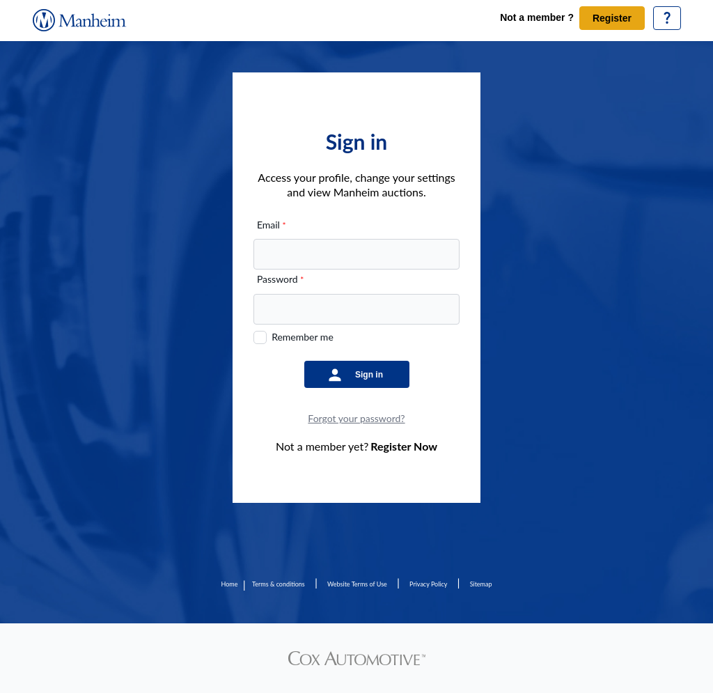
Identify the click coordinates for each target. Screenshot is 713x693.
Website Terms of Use (357, 584)
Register (612, 18)
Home (229, 584)
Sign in (369, 375)
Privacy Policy (428, 584)
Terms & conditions (278, 584)
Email (271, 225)
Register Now (403, 446)
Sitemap (481, 584)
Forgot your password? (356, 418)
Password (280, 279)
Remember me (303, 337)
